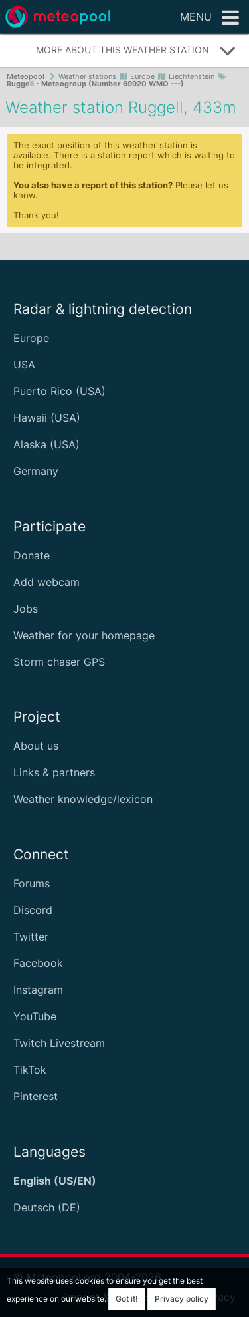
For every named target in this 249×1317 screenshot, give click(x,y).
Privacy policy (181, 1299)
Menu (209, 18)
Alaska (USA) (46, 444)
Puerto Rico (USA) (59, 391)
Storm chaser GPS (59, 661)
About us (35, 745)
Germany (35, 471)
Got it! (127, 1299)
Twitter (30, 936)
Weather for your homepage (84, 635)
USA (24, 364)
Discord (32, 910)
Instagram (38, 989)
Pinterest (35, 1096)
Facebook (38, 963)
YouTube (34, 1016)
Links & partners (54, 772)
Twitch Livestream (59, 1043)
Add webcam (46, 582)
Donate (31, 555)
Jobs (25, 608)
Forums (31, 883)
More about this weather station (136, 50)
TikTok (29, 1069)
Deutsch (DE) (46, 1207)
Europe (31, 338)
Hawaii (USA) (46, 417)
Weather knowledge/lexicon (83, 798)
